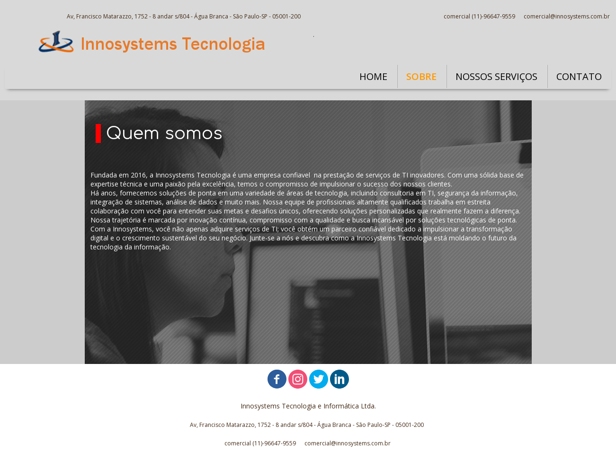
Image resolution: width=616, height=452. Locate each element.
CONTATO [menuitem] (579, 76)
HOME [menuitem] (373, 76)
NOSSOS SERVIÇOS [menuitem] (496, 76)
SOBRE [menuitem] (421, 76)
